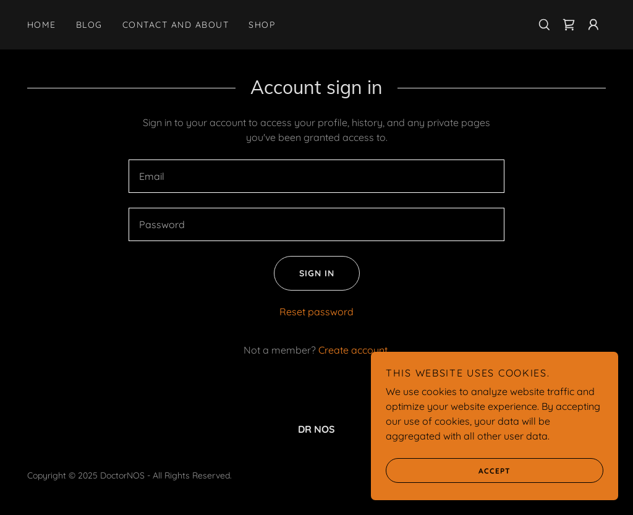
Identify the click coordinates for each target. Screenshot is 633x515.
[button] (593, 24)
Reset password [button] (316, 311)
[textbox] (316, 176)
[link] (568, 24)
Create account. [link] (353, 350)
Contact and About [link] (175, 24)
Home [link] (41, 24)
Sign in (304, 273)
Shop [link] (262, 24)
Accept (448, 470)
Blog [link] (89, 24)
